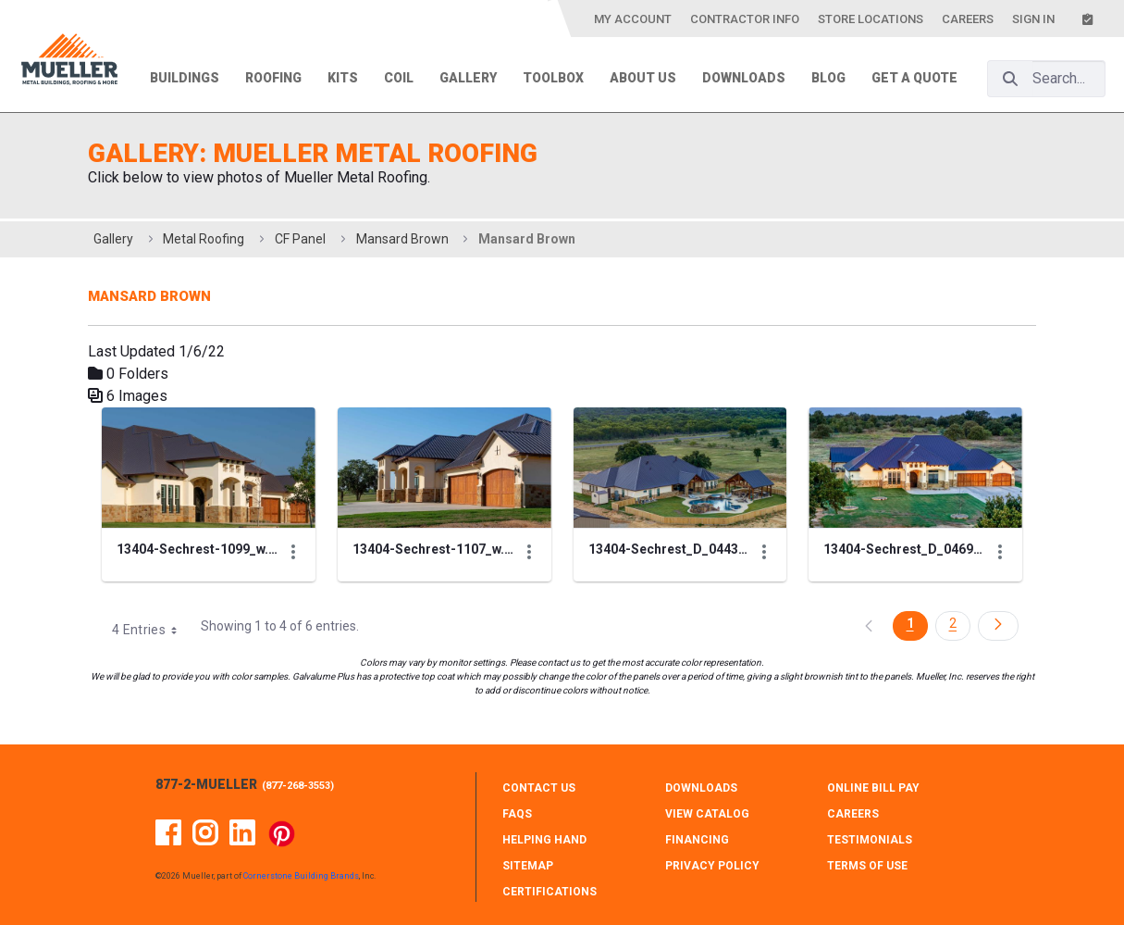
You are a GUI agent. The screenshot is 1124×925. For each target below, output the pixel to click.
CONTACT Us (538, 787)
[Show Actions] (293, 552)
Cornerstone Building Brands (301, 876)
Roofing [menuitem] (273, 77)
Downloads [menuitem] (743, 77)
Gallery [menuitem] (468, 77)
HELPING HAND (544, 839)
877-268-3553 (298, 786)
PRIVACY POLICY (712, 865)
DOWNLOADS (701, 787)
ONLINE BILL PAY (873, 787)
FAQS (517, 813)
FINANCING (697, 839)
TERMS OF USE (867, 865)
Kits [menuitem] (342, 77)
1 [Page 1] (910, 623)
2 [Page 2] (953, 623)
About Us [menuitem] (643, 77)
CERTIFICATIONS (549, 891)
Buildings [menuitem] (184, 77)
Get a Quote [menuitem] (914, 77)
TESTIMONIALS (869, 839)
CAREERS (853, 813)
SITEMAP (527, 865)
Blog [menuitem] (828, 77)
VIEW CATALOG (707, 813)
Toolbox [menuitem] (553, 77)
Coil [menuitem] (399, 77)
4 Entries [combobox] (151, 629)
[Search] (1010, 79)
